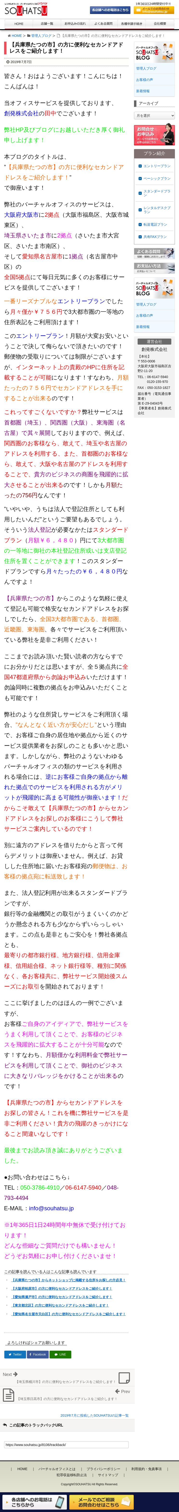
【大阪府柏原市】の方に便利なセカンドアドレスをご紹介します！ (61, 1288)
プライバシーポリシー (103, 1469)
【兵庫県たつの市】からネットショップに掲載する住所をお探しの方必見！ (68, 1280)
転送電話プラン (155, 224)
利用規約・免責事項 (146, 1469)
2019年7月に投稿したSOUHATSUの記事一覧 (95, 1415)
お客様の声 (144, 80)
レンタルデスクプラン (157, 210)
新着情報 (143, 91)
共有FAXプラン (155, 237)
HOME (17, 36)
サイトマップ (108, 1475)
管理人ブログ (41, 36)
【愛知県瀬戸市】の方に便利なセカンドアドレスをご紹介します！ (61, 1297)
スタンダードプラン (157, 193)
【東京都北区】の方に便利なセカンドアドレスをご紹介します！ (60, 1305)
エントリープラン (157, 166)
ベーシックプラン (157, 178)
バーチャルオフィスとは (57, 1469)
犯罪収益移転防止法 (72, 1475)
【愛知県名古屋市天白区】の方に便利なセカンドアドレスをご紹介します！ (68, 1314)
